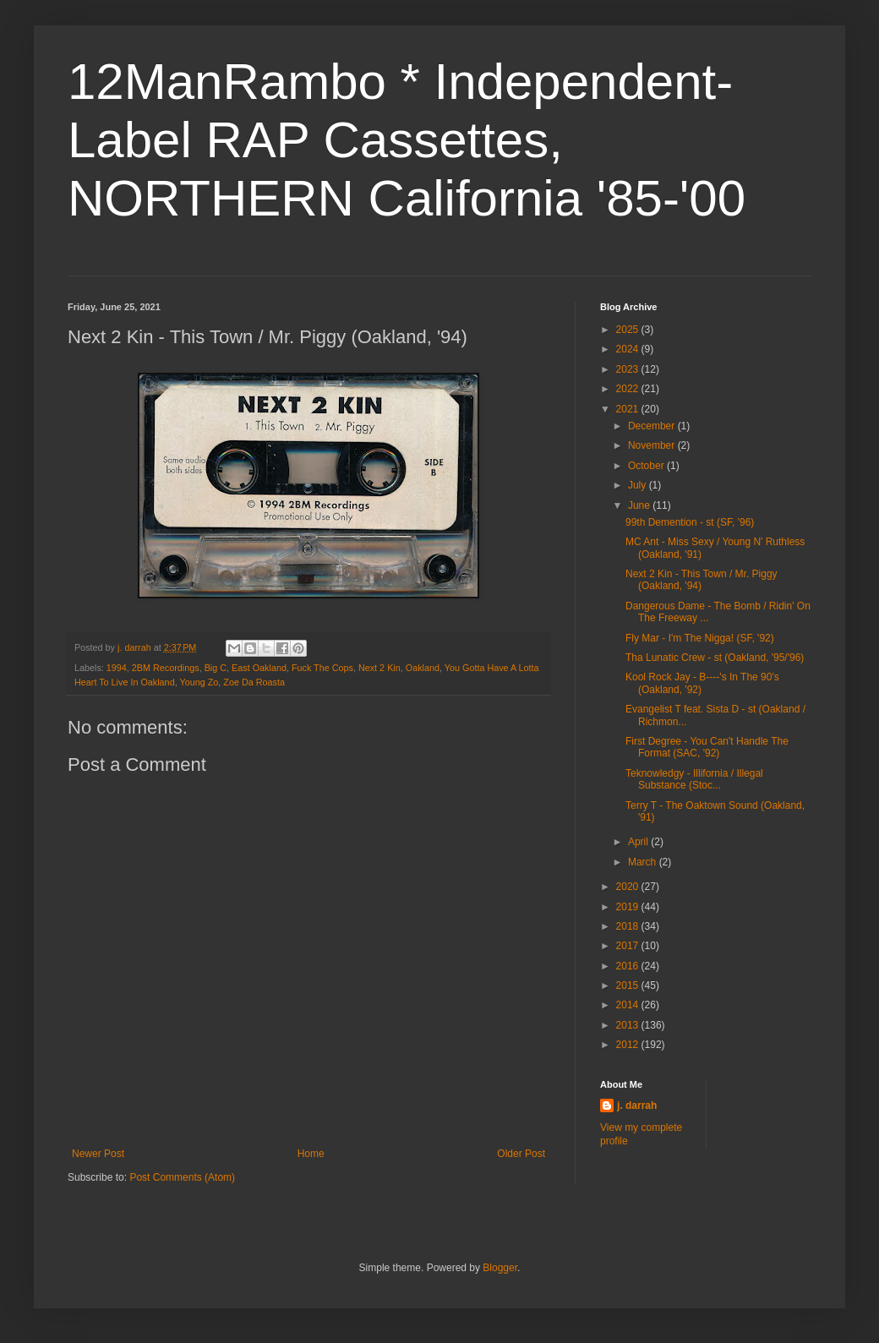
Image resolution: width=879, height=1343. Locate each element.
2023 (629, 369)
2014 (629, 1005)
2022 (629, 389)
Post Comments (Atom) (182, 1177)
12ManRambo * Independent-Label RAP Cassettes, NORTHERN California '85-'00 (406, 140)
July (638, 485)
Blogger (500, 1268)
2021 (629, 409)
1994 (116, 668)
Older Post (521, 1154)
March (643, 862)
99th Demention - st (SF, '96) (689, 522)
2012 (629, 1045)
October (647, 466)
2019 (629, 907)
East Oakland (259, 668)
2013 (629, 1025)
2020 (629, 887)
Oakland (423, 668)
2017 (629, 946)
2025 (629, 330)
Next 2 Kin (379, 668)
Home (311, 1154)
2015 (629, 985)
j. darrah (637, 1105)
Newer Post (98, 1154)
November (653, 445)
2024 (629, 349)
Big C (216, 668)
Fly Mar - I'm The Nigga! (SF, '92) (699, 638)
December (653, 426)
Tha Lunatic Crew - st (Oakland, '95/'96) (714, 657)
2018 (629, 926)
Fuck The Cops (322, 668)
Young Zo (198, 682)
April (639, 842)
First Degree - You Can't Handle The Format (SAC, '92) (707, 747)
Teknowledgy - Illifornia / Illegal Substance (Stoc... (694, 779)
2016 (629, 966)
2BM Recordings (165, 668)
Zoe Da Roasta (254, 682)
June (640, 505)
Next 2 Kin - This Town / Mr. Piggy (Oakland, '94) (701, 580)
